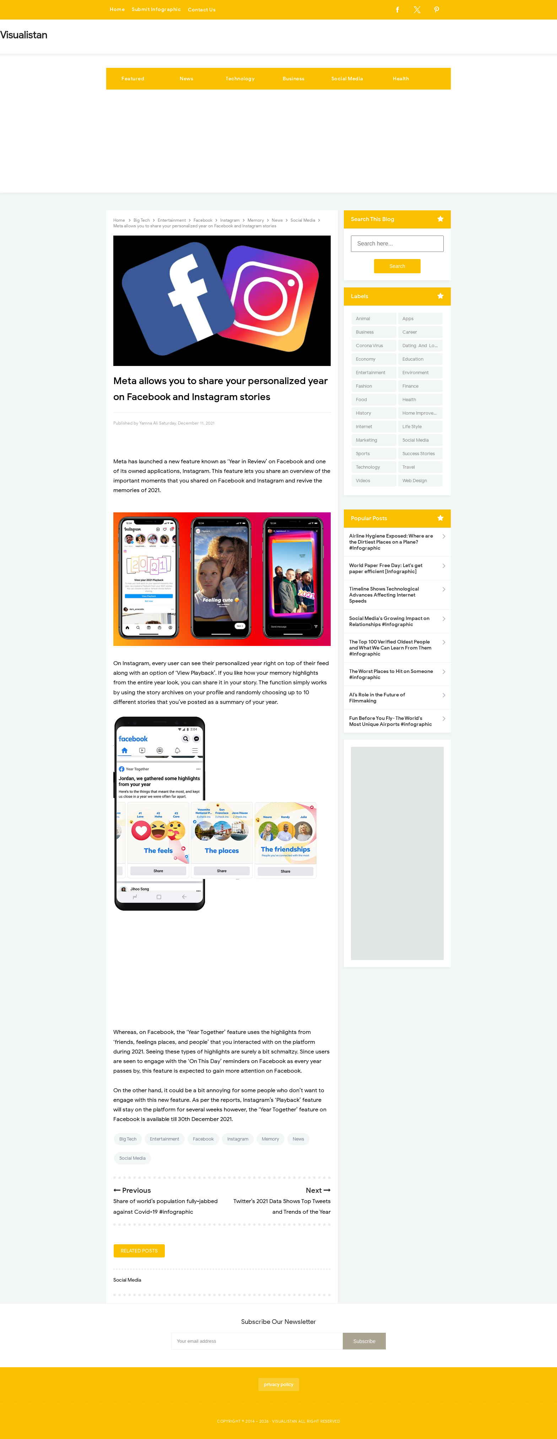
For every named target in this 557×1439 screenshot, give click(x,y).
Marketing (366, 440)
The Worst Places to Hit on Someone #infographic (391, 674)
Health (401, 79)
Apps (407, 319)
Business (294, 79)
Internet (364, 427)
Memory (270, 1139)
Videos (363, 481)
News (186, 79)
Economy (365, 359)
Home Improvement (422, 413)
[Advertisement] (278, 143)
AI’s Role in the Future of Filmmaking (377, 698)
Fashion (364, 386)
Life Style (412, 427)
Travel (408, 467)
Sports (363, 454)
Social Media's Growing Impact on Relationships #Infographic (389, 621)
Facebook (203, 1139)
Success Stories (418, 454)
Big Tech (127, 1139)
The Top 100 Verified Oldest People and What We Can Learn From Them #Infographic (390, 648)
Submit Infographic (156, 10)
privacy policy (278, 1384)
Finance (410, 386)
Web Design (414, 481)
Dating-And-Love (420, 346)
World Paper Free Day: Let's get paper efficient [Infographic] (385, 568)
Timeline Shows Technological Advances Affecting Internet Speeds (384, 595)
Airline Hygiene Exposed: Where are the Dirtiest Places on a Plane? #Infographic (391, 542)
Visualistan (284, 1421)
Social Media (347, 79)
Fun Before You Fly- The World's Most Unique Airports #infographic (390, 721)
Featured (132, 79)
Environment (415, 373)
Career (409, 332)
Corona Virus (369, 346)
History (363, 413)
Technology (240, 79)
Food (361, 400)
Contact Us (202, 10)
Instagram (237, 1139)
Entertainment (164, 1139)
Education (412, 359)
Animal (363, 319)
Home (117, 10)
